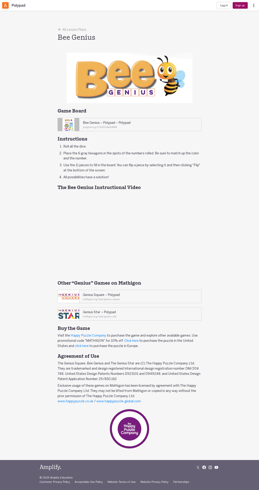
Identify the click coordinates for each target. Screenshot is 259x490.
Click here (131, 340)
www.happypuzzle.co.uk (75, 401)
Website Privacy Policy (154, 482)
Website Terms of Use (121, 482)
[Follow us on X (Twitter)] (198, 467)
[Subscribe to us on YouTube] (216, 467)
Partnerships (181, 482)
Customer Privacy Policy (55, 482)
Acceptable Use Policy (89, 482)
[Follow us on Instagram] (210, 467)
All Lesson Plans (72, 29)
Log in (224, 5)
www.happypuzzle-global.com (118, 401)
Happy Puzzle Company (88, 335)
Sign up (240, 5)
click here (82, 346)
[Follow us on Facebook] (204, 467)
